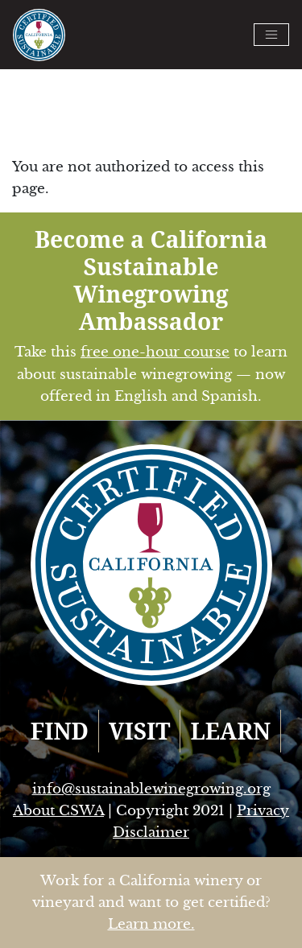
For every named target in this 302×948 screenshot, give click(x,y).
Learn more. (151, 924)
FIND (60, 730)
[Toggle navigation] (271, 34)
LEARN (230, 730)
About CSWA (58, 810)
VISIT (140, 730)
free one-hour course (155, 352)
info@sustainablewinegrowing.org (151, 789)
